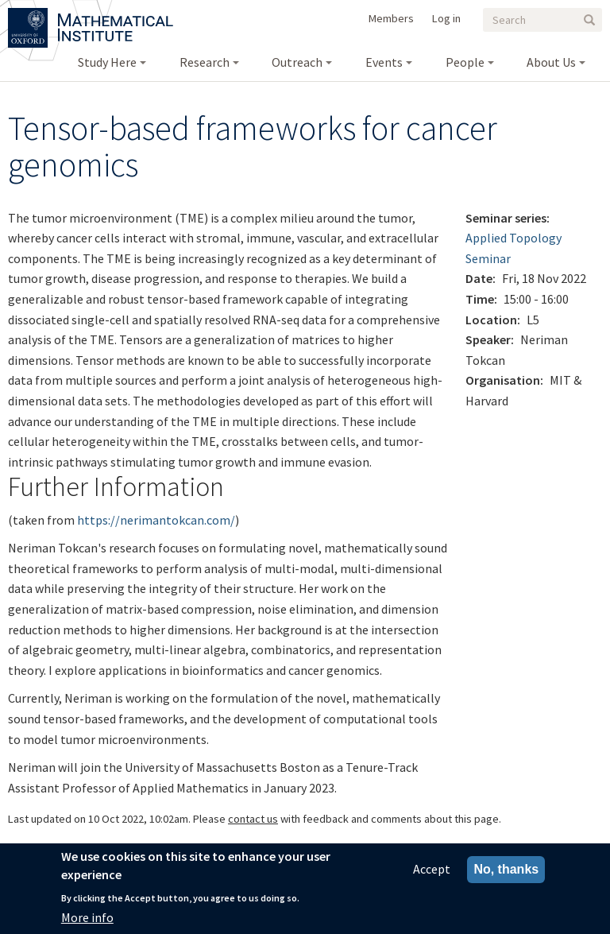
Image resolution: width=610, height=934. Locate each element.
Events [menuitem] (384, 62)
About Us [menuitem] (551, 62)
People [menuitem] (465, 62)
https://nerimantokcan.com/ (156, 520)
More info (87, 921)
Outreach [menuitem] (297, 62)
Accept (431, 874)
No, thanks (506, 874)
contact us (253, 819)
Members (391, 18)
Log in (446, 18)
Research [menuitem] (205, 62)
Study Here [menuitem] (107, 62)
